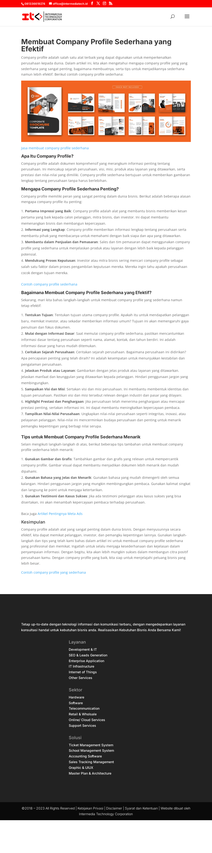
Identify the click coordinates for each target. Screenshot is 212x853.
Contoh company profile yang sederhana (53, 572)
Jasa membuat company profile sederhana (55, 148)
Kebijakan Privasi (90, 808)
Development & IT (83, 649)
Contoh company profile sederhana (49, 284)
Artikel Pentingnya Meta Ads (60, 513)
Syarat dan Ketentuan (141, 808)
